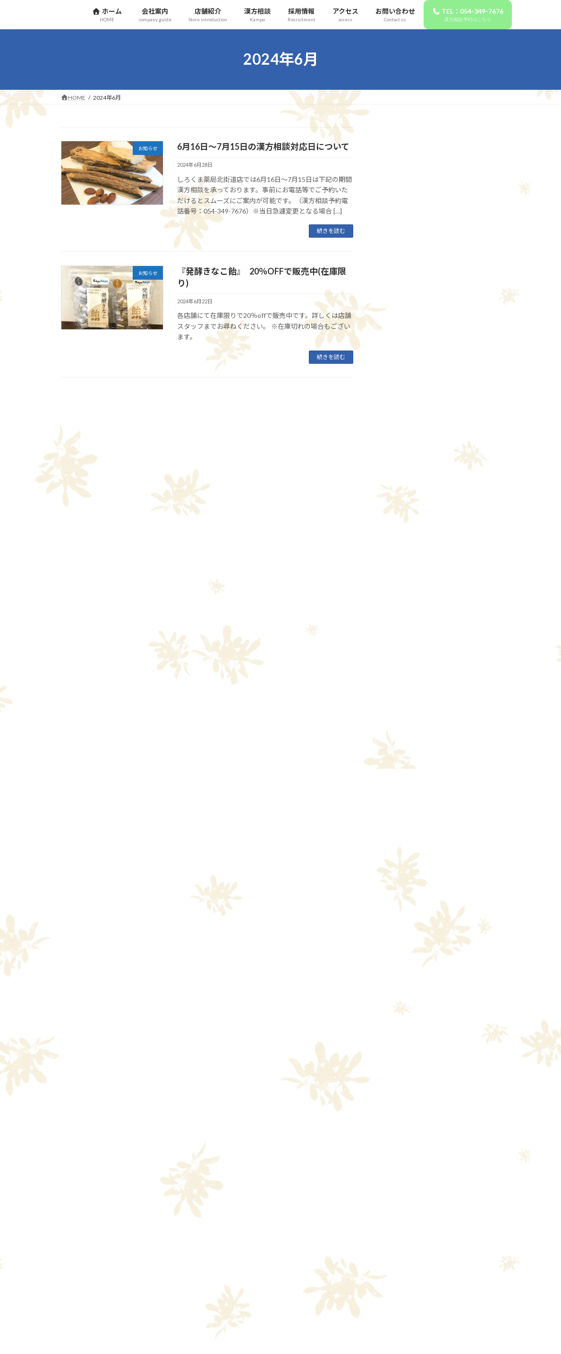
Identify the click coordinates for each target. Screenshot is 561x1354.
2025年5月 (400, 912)
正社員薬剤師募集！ (458, 162)
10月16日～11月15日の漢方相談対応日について (463, 475)
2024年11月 (402, 1007)
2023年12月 (402, 1161)
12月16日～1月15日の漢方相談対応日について (461, 311)
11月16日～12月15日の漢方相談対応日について (463, 417)
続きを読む (331, 230)
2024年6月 (400, 1065)
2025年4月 (400, 931)
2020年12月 (402, 1180)
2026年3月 (400, 777)
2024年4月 (400, 1103)
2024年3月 (400, 1123)
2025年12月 (402, 816)
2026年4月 (400, 758)
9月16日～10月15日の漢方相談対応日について (461, 533)
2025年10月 (402, 854)
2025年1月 (400, 989)
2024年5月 (400, 1084)
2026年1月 (400, 797)
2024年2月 (400, 1142)
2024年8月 (400, 1027)
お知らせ (397, 707)
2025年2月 (400, 969)
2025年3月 (400, 950)
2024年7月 (400, 1046)
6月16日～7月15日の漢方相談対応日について (263, 146)
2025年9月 (400, 873)
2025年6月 (400, 893)
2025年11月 (402, 835)
